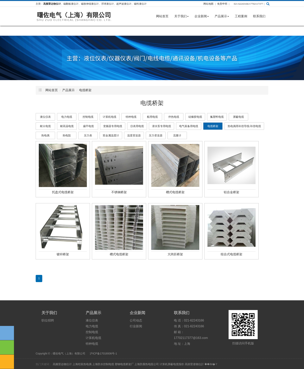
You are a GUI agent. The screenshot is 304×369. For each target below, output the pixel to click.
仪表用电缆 (137, 126)
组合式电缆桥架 (231, 254)
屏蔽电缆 (238, 116)
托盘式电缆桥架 (63, 192)
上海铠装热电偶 (82, 364)
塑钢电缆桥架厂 (124, 364)
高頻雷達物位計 (194, 364)
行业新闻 (136, 326)
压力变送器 (155, 135)
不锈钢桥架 (119, 192)
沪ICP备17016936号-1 (103, 353)
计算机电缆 (109, 116)
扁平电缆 (88, 126)
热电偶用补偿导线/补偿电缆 (244, 126)
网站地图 (208, 3)
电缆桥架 (85, 90)
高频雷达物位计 (62, 364)
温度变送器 (134, 135)
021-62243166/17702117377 (248, 3)
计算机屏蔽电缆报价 (172, 364)
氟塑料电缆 (217, 116)
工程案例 (241, 16)
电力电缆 (66, 116)
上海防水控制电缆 (103, 364)
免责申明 (222, 3)
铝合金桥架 (231, 192)
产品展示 (222, 16)
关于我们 (181, 16)
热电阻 (67, 135)
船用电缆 (152, 116)
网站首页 (162, 16)
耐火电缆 (45, 126)
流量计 (177, 135)
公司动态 (136, 320)
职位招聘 (47, 320)
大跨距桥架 (175, 254)
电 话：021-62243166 (189, 320)
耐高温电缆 (67, 126)
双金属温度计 (111, 135)
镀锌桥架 (63, 254)
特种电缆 (131, 116)
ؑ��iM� (210, 364)
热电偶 (45, 135)
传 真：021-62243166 (189, 326)
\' (216, 364)
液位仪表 (45, 116)
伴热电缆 (173, 116)
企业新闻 (201, 16)
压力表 (88, 135)
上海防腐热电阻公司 (146, 364)
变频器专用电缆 (112, 126)
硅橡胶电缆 (195, 116)
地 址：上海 (182, 343)
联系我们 (259, 16)
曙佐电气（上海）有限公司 (69, 353)
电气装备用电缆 (188, 126)
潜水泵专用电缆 (161, 126)
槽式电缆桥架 (175, 192)
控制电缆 (88, 116)
